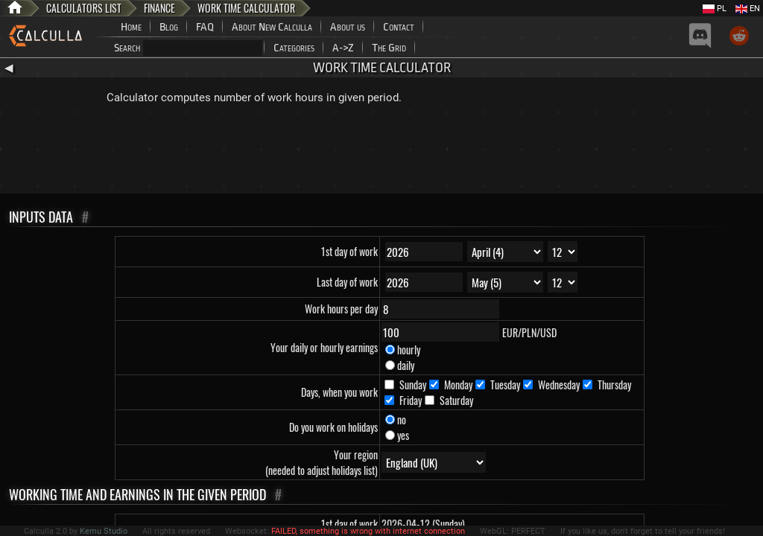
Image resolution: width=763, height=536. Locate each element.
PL (714, 8)
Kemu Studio (103, 531)
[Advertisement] (381, 152)
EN (747, 8)
